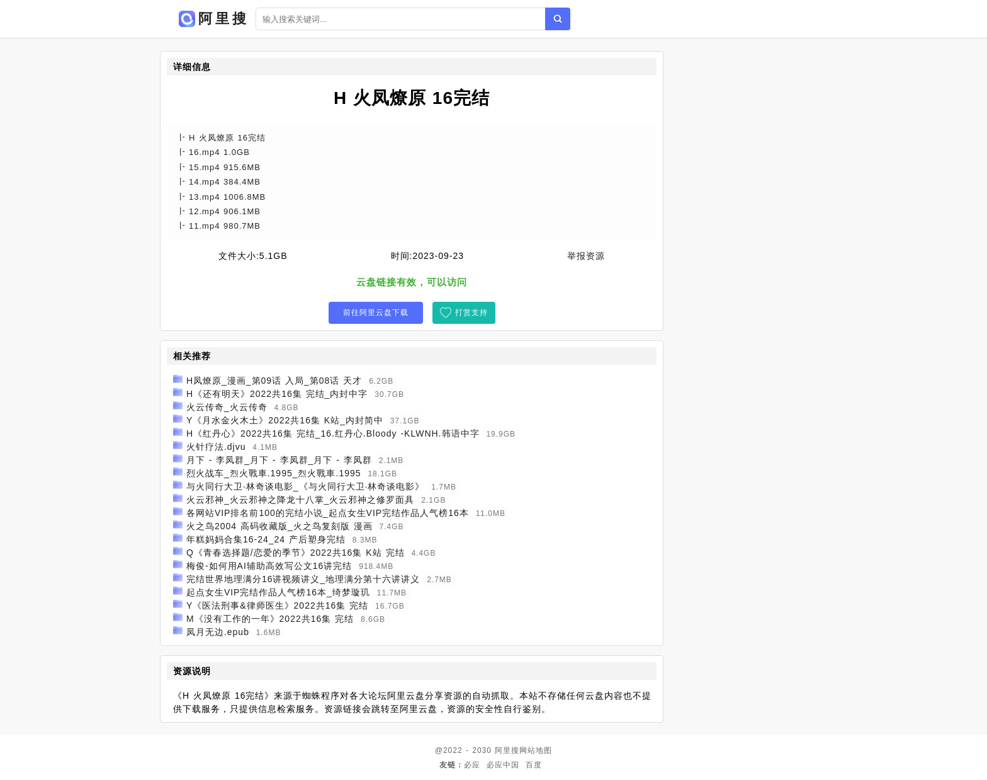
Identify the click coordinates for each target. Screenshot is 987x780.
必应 (472, 764)
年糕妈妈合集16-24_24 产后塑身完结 (266, 539)
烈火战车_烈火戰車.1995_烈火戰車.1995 (273, 473)
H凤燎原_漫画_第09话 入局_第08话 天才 (274, 381)
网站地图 (535, 750)
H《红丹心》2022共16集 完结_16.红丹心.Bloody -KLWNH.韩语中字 (333, 433)
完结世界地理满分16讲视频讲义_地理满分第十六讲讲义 (303, 579)
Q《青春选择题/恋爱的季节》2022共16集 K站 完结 (295, 553)
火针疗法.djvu (216, 447)
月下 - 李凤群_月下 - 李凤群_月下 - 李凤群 (279, 460)
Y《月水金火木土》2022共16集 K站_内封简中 (284, 420)
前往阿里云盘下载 (376, 312)
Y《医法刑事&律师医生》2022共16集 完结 (277, 605)
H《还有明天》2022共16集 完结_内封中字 (277, 394)
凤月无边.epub (217, 632)
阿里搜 (507, 750)
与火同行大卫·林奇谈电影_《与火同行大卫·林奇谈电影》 (305, 486)
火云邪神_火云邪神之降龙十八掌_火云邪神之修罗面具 (300, 500)
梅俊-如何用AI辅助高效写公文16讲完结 (269, 566)
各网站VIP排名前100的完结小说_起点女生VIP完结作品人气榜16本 (327, 513)
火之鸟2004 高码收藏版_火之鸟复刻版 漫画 (279, 526)
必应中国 (503, 764)
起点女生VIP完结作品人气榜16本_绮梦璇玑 (278, 592)
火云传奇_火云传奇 (227, 407)
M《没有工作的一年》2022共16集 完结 (270, 619)
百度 (534, 764)
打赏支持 (471, 312)
